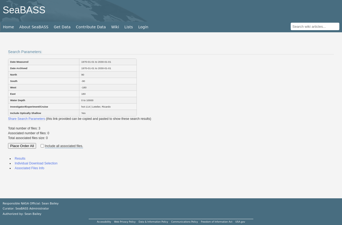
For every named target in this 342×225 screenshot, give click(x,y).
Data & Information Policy (153, 221)
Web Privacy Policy (124, 221)
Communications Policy (184, 221)
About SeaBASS (33, 27)
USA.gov (240, 221)
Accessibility (104, 221)
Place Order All (22, 146)
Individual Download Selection (36, 163)
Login (143, 27)
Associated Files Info (29, 168)
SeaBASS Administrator (32, 208)
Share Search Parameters (26, 119)
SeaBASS (24, 10)
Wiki (115, 27)
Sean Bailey (32, 214)
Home (8, 27)
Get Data (62, 27)
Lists (129, 27)
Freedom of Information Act (216, 221)
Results (20, 158)
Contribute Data (91, 27)
